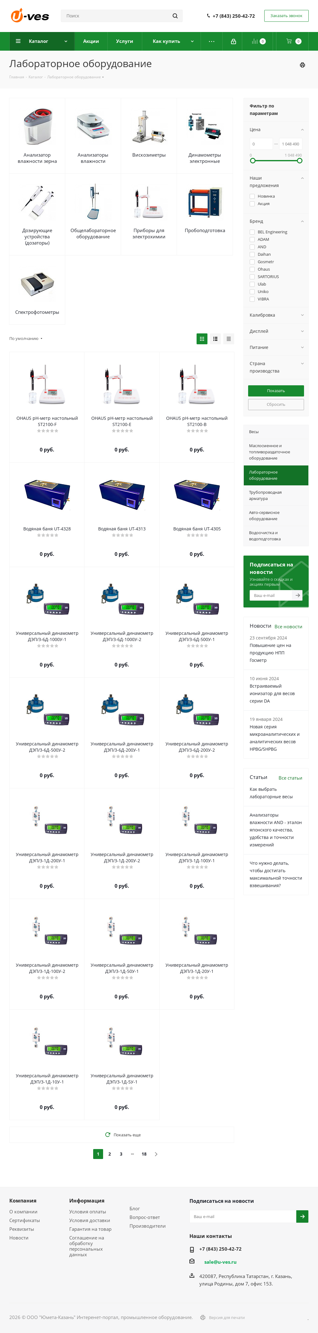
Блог (134, 1208)
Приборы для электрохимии (149, 233)
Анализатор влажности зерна (37, 158)
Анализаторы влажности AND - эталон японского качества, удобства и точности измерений (276, 830)
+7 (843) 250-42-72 (234, 16)
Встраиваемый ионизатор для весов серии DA (272, 693)
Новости (19, 1238)
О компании (23, 1211)
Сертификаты (24, 1220)
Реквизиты (21, 1229)
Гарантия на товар (90, 1229)
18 (144, 1154)
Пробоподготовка (205, 230)
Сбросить (276, 404)
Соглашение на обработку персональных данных (86, 1246)
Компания (22, 1200)
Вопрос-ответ (144, 1217)
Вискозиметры (149, 155)
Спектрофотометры (37, 312)
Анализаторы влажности (93, 158)
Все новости (288, 626)
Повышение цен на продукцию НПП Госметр (270, 652)
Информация (86, 1200)
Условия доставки (89, 1220)
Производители (147, 1226)
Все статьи (290, 778)
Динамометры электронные (205, 158)
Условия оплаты (87, 1211)
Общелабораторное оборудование (93, 233)
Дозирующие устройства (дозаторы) (37, 236)
